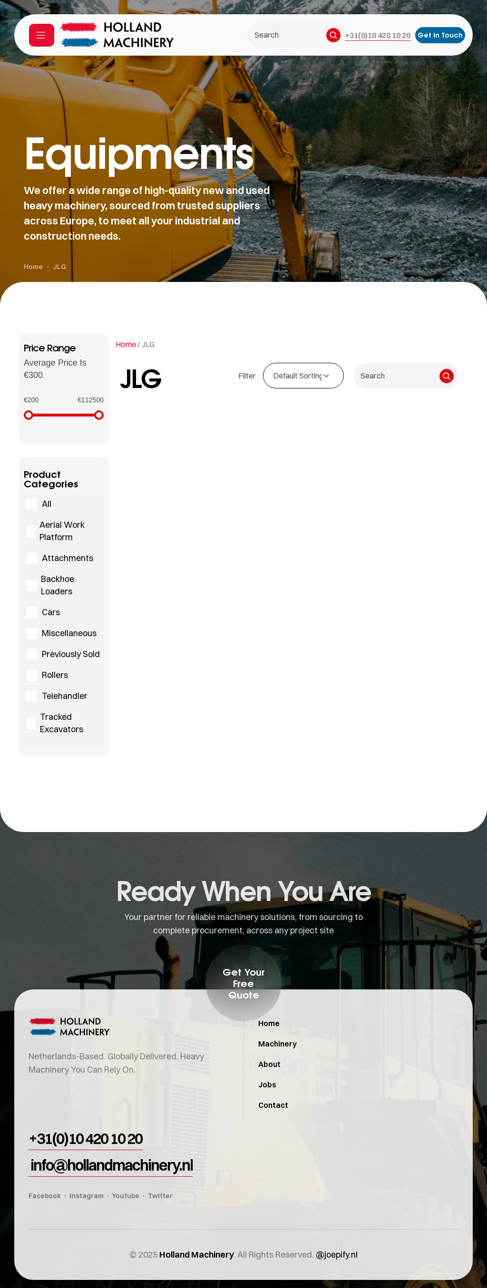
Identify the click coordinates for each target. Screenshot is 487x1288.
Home (126, 344)
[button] (377, 35)
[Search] (333, 35)
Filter (247, 375)
